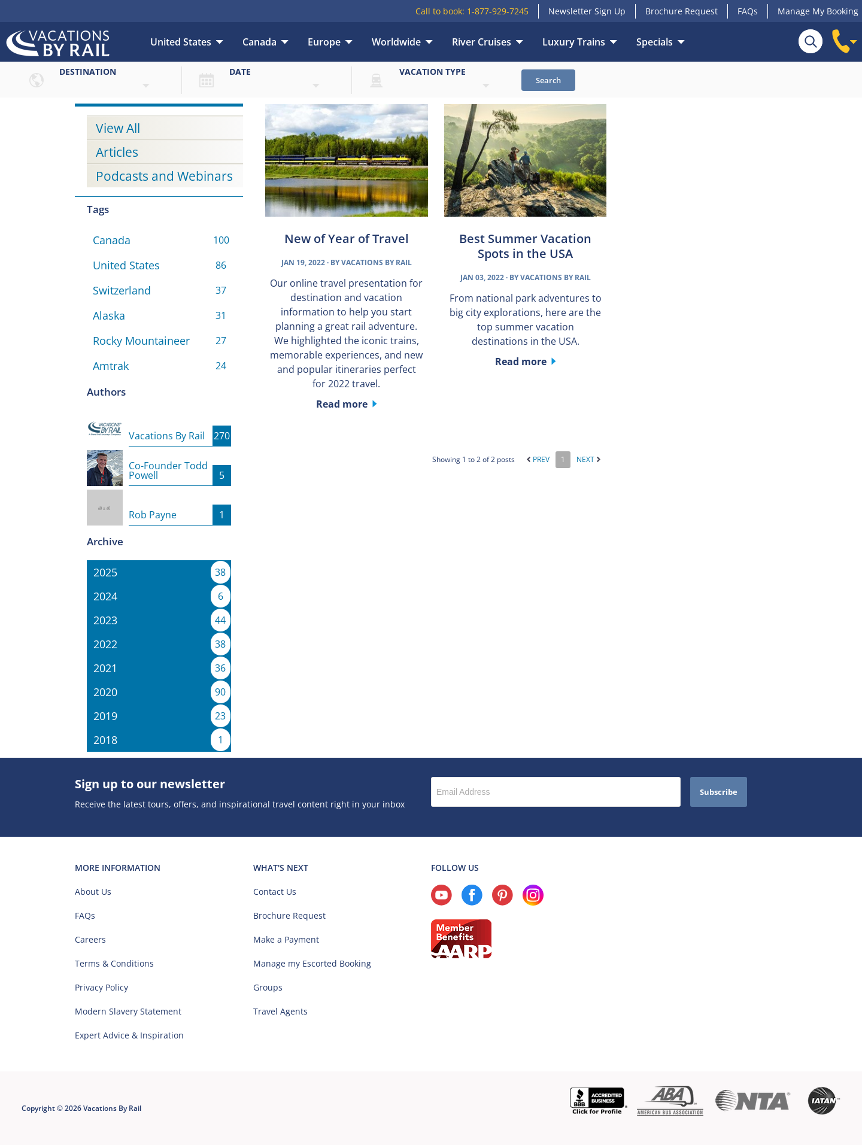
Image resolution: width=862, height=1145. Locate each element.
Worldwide (396, 41)
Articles (117, 152)
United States (180, 41)
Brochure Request (681, 11)
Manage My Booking (818, 11)
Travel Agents (280, 1011)
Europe (324, 41)
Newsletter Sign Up (587, 11)
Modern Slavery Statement (128, 1011)
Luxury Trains (573, 41)
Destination (87, 71)
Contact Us (274, 891)
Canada (259, 41)
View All (118, 128)
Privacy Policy (101, 987)
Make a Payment (286, 939)
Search (548, 80)
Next (588, 459)
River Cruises (481, 41)
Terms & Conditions (114, 963)
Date (240, 71)
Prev (538, 459)
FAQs (747, 11)
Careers (90, 939)
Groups (268, 987)
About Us (93, 891)
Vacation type (432, 71)
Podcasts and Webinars (164, 176)
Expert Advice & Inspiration (129, 1035)
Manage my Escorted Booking (312, 963)
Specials (654, 41)
